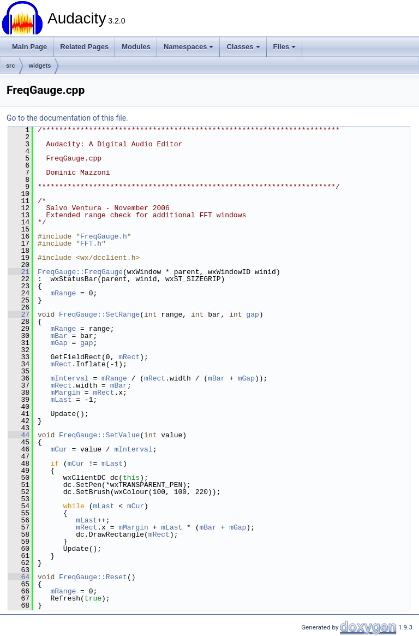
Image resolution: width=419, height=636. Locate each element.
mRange (63, 293)
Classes (243, 47)
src (10, 65)
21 (18, 272)
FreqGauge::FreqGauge (80, 272)
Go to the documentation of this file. (67, 118)
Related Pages (84, 47)
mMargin (65, 392)
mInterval (69, 378)
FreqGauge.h (103, 236)
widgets (40, 65)
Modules (136, 47)
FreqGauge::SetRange (99, 314)
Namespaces (189, 47)
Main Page (29, 47)
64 (18, 577)
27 (18, 314)
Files (284, 47)
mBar (58, 336)
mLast (60, 400)
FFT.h (90, 243)
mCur (58, 449)
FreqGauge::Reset (93, 577)
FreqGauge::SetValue (99, 435)
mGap (58, 343)
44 (18, 435)
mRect (129, 357)
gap (252, 314)
